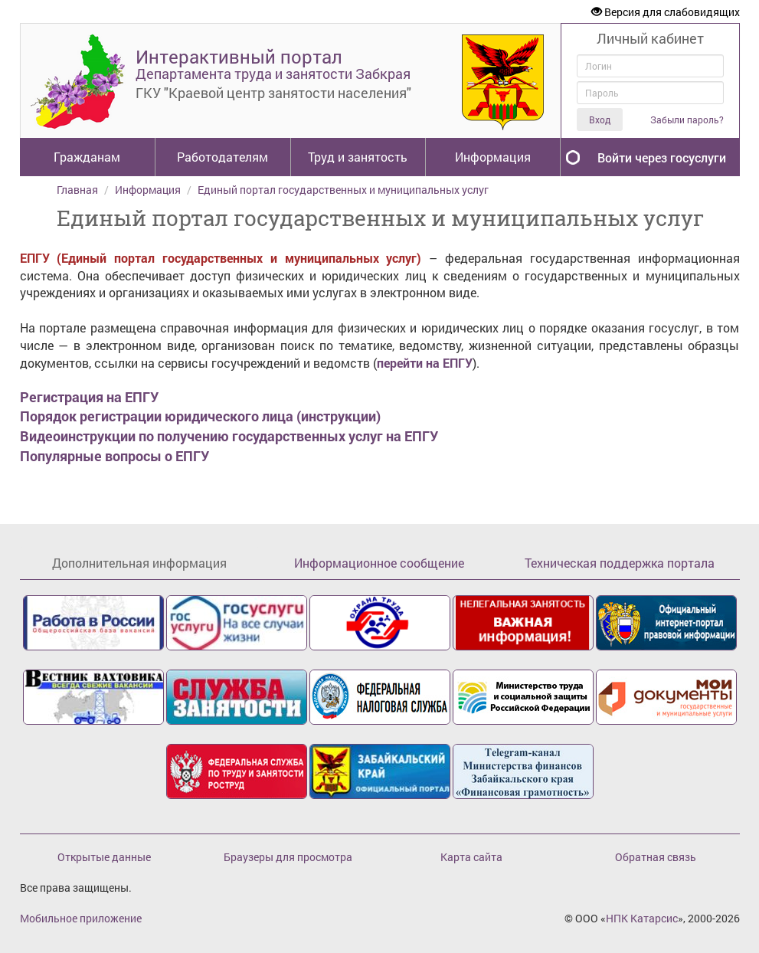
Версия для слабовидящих (665, 12)
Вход (599, 119)
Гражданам (87, 157)
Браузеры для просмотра (288, 857)
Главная (77, 189)
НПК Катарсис (642, 918)
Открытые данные (104, 857)
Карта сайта (471, 857)
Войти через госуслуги (661, 157)
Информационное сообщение (379, 563)
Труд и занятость (357, 157)
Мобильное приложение (81, 918)
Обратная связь (655, 857)
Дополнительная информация (139, 563)
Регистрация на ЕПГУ (89, 397)
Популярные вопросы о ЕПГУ (114, 456)
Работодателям (222, 157)
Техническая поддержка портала (620, 563)
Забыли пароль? (687, 120)
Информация (493, 157)
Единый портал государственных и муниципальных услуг (343, 189)
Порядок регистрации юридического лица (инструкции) (200, 416)
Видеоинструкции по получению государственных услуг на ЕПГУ (229, 436)
